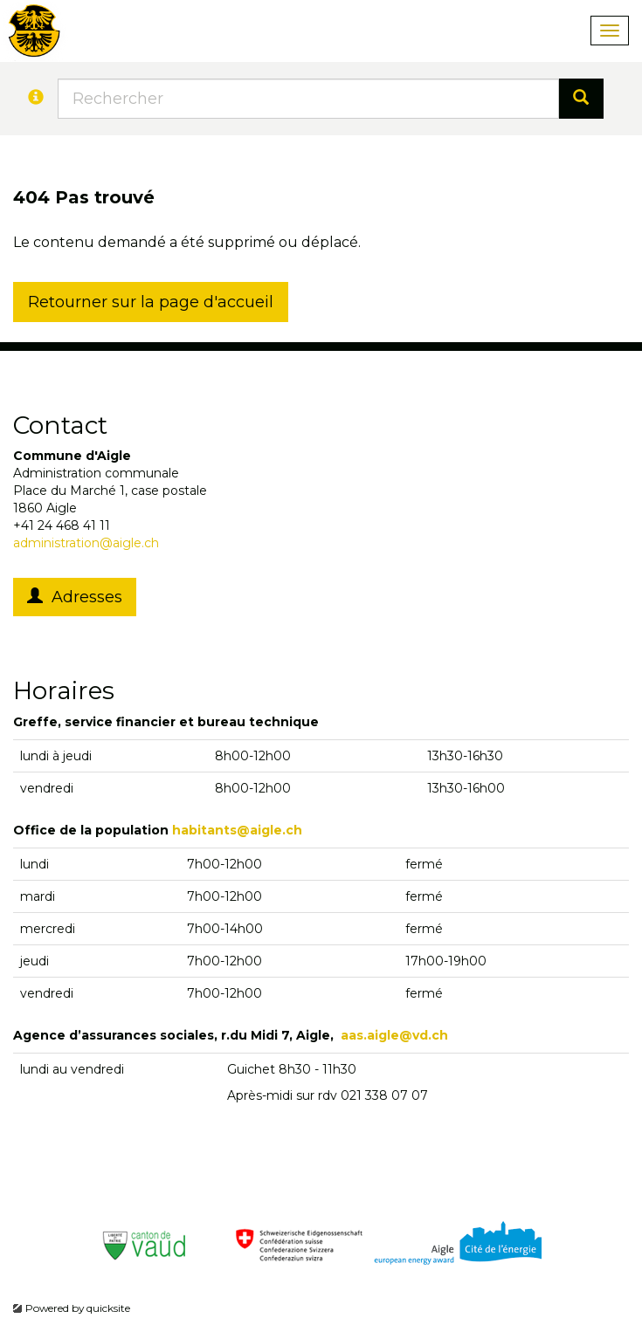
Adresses (74, 597)
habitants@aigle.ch (237, 830)
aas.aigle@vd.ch (394, 1035)
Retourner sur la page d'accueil (150, 302)
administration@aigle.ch (86, 543)
